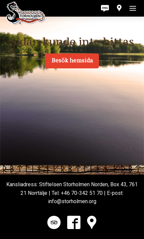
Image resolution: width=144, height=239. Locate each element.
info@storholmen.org (72, 201)
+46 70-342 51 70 (82, 193)
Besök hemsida (72, 60)
